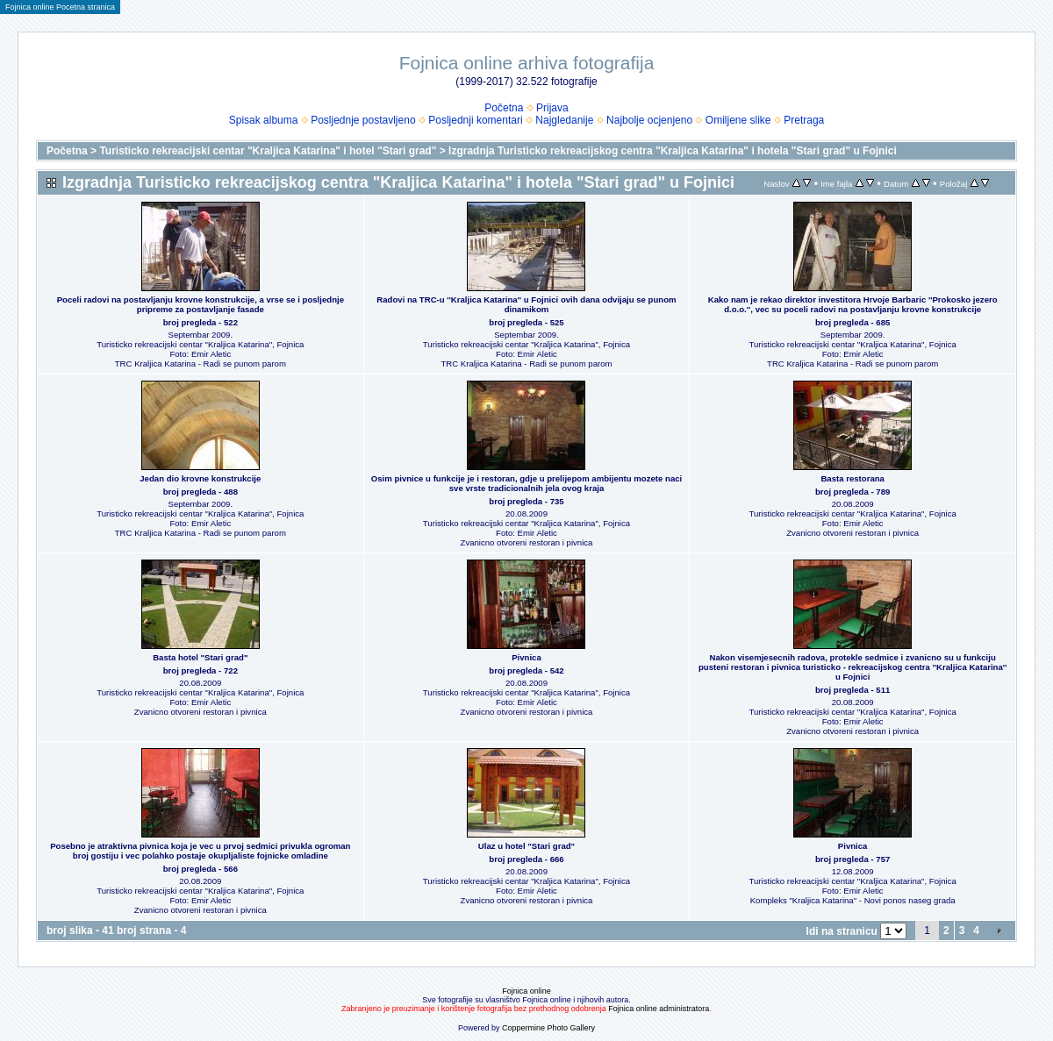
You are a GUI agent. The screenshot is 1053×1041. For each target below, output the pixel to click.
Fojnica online (526, 991)
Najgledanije (564, 120)
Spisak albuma (263, 120)
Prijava (552, 108)
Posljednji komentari (475, 120)
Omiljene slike (738, 120)
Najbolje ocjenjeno (649, 120)
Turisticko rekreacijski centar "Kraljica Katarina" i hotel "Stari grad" (267, 151)
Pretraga (804, 120)
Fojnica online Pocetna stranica (60, 7)
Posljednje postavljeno (363, 120)
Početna (503, 108)
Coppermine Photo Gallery (548, 1027)
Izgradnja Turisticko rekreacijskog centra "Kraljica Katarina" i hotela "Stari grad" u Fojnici (672, 151)
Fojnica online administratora (658, 1008)
